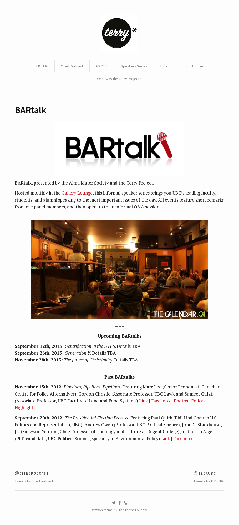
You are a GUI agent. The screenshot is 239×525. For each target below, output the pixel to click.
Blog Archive (193, 66)
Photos (181, 401)
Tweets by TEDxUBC (209, 481)
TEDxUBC (41, 66)
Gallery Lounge (77, 193)
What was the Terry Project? (119, 78)
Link (143, 401)
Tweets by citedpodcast (34, 481)
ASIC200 (102, 66)
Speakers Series (134, 66)
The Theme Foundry (133, 510)
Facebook (160, 401)
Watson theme (102, 510)
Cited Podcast (72, 66)
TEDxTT (165, 66)
